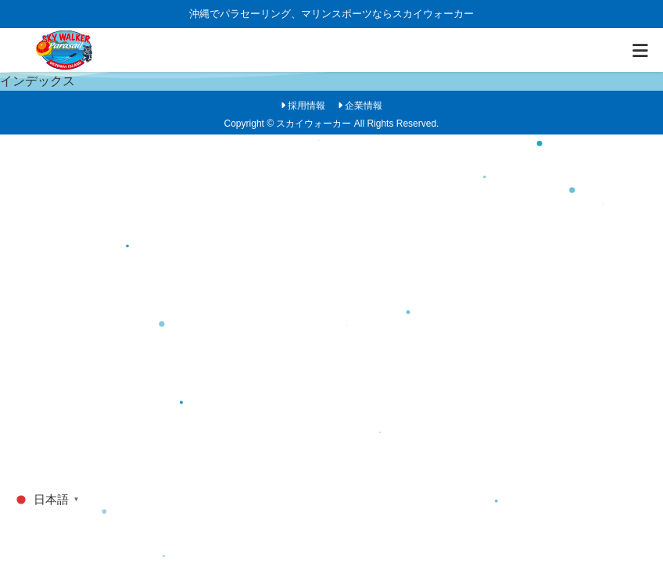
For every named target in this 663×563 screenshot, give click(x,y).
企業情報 (363, 105)
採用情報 (306, 105)
